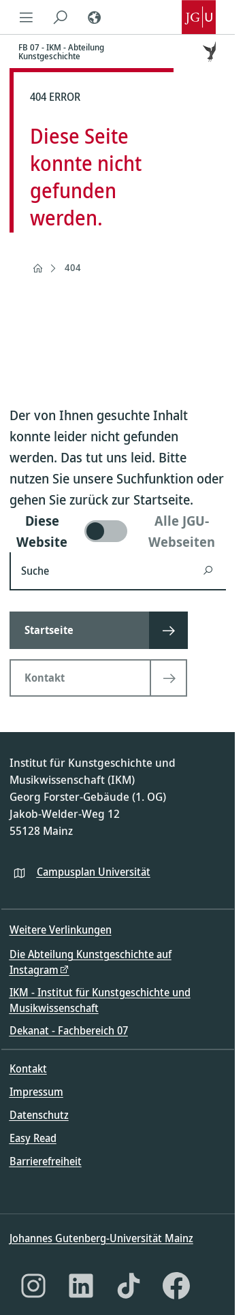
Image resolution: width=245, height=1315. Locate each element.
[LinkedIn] (81, 1285)
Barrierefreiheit (46, 1161)
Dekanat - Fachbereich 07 (69, 1030)
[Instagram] (33, 1285)
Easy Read (33, 1137)
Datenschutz (39, 1114)
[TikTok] (128, 1285)
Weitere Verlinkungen (61, 929)
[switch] (118, 531)
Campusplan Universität (93, 871)
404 (73, 267)
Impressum (36, 1091)
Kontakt (28, 1068)
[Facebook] (176, 1285)
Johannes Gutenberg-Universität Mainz (101, 1238)
